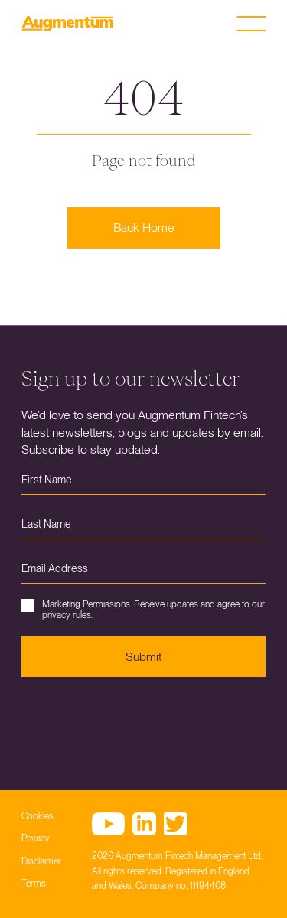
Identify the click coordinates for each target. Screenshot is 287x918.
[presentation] (137, 722)
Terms (33, 883)
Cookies (37, 816)
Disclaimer (41, 861)
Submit (143, 656)
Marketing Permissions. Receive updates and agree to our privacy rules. (143, 609)
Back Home (143, 227)
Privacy (35, 838)
